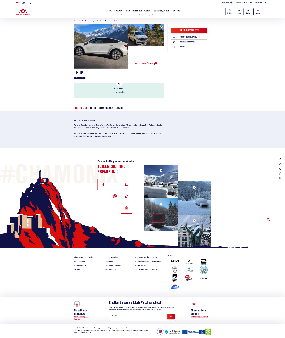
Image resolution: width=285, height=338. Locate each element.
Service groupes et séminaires (148, 261)
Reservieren (259, 2)
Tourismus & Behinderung (146, 269)
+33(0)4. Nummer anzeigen (190, 37)
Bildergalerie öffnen (144, 63)
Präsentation (81, 108)
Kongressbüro (80, 265)
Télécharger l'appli (199, 317)
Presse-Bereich (111, 257)
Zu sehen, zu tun (161, 11)
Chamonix (142, 15)
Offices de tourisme (113, 265)
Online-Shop (79, 261)
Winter (258, 13)
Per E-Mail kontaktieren (189, 30)
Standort (120, 108)
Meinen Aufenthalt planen (138, 11)
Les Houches (132, 15)
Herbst (248, 13)
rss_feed (279, 169)
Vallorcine (160, 15)
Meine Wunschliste (244, 2)
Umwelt (77, 269)
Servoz (123, 15)
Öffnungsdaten (106, 108)
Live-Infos (225, 2)
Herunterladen (141, 265)
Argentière (151, 15)
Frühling (229, 13)
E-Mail (114, 315)
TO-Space (109, 261)
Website (183, 47)
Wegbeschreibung (187, 42)
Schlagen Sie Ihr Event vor (146, 257)
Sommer (239, 13)
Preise (93, 108)
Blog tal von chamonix (83, 257)
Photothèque (110, 269)
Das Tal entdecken (113, 11)
